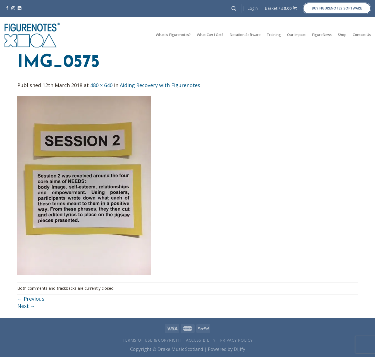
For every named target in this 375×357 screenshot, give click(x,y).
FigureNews (322, 34)
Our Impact (296, 34)
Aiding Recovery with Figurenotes (160, 85)
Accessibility (201, 340)
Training (274, 34)
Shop (342, 34)
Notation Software (245, 34)
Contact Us (362, 34)
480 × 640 (101, 85)
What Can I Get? (210, 34)
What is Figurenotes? (173, 34)
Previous (30, 298)
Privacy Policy (236, 340)
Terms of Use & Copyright (152, 340)
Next (26, 306)
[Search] (233, 8)
